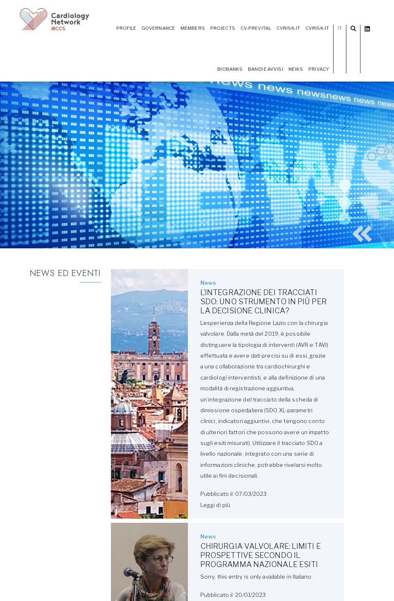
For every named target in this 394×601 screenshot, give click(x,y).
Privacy (318, 69)
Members (192, 28)
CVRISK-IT (288, 28)
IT (340, 28)
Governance (158, 28)
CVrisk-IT (317, 28)
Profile (126, 28)
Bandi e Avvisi (265, 69)
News (295, 69)
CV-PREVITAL (255, 28)
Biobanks (230, 69)
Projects (222, 28)
